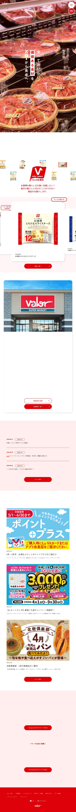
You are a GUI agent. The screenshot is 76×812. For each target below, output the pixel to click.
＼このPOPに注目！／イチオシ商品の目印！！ (20, 469)
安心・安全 (10, 793)
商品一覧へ (38, 266)
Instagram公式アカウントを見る (38, 728)
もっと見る (38, 479)
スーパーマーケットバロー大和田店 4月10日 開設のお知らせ (27, 456)
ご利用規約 (17, 793)
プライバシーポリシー (12, 797)
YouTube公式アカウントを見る (38, 770)
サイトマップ (23, 797)
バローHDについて (27, 793)
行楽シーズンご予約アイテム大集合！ (18, 443)
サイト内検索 (57, 793)
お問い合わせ (48, 793)
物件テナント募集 (38, 793)
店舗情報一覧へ (38, 406)
